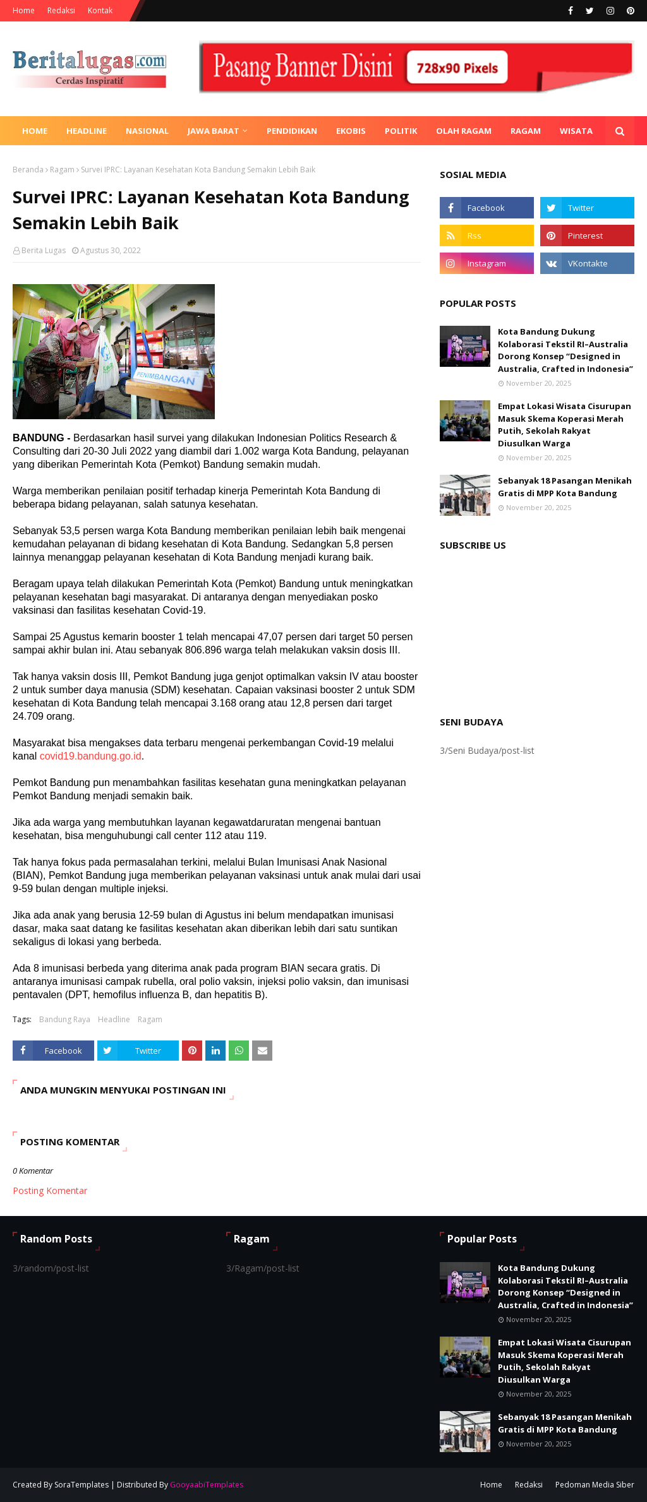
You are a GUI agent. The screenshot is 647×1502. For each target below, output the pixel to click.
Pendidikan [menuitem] (292, 130)
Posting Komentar (50, 1190)
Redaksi (61, 10)
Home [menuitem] (34, 130)
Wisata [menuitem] (576, 130)
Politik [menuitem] (401, 130)
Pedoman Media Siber (594, 1484)
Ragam (62, 169)
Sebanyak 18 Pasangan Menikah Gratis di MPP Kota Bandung (565, 487)
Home (24, 10)
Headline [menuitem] (86, 130)
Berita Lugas (43, 250)
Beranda (28, 169)
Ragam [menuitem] (526, 130)
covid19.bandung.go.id (91, 756)
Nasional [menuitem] (147, 130)
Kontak (100, 10)
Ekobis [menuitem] (351, 130)
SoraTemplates (81, 1484)
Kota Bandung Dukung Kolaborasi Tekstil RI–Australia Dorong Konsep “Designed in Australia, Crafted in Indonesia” (565, 350)
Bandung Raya (64, 1019)
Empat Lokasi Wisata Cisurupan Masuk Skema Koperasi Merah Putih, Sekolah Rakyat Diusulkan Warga (564, 424)
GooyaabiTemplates (206, 1484)
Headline (114, 1019)
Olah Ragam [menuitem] (464, 130)
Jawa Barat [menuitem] (213, 130)
